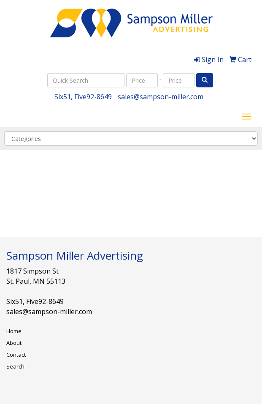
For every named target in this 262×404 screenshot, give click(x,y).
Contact (16, 354)
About (14, 343)
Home (14, 331)
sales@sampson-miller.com (160, 96)
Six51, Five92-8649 (83, 96)
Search (15, 366)
